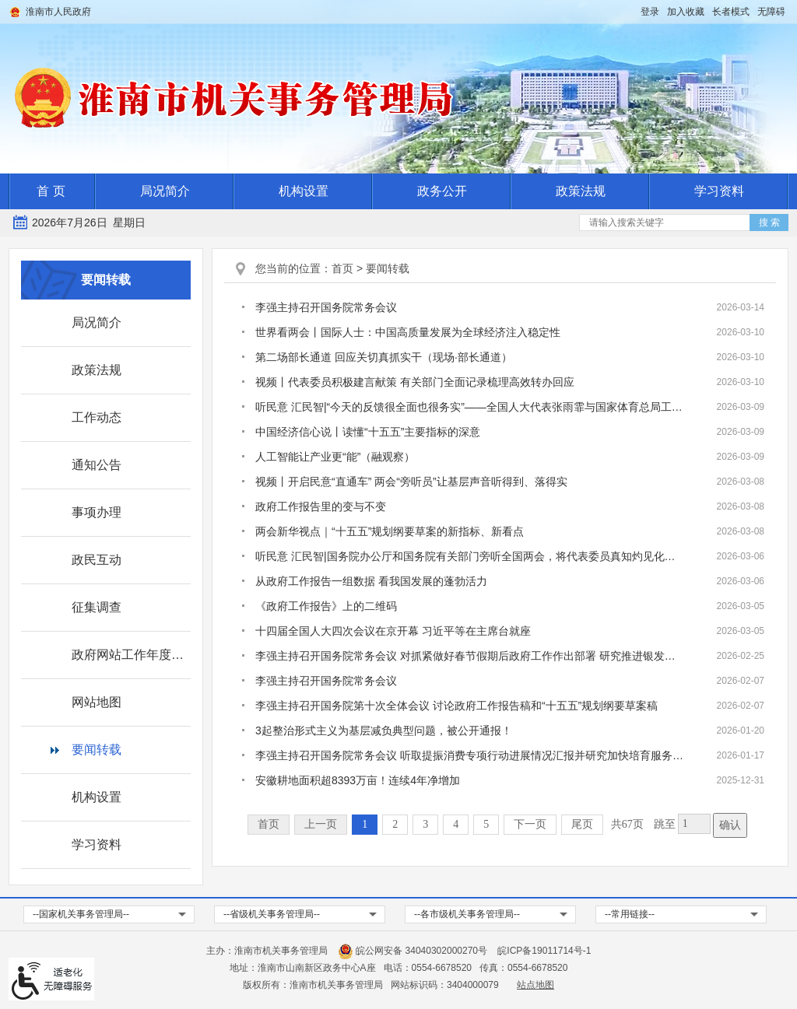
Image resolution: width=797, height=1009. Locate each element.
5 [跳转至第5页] (486, 824)
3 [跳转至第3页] (425, 824)
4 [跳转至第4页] (455, 824)
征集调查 (96, 607)
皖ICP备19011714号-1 (544, 950)
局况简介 (165, 191)
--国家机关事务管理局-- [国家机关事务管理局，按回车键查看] (81, 914)
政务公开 (442, 191)
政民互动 (96, 559)
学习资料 (719, 191)
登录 (650, 11)
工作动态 (96, 417)
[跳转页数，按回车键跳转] (694, 824)
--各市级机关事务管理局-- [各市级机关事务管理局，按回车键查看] (467, 914)
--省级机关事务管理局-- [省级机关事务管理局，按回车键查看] (271, 914)
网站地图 (96, 702)
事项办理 (96, 512)
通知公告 (96, 464)
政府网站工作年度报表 (131, 654)
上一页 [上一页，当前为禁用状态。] (320, 824)
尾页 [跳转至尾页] (582, 824)
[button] (731, 11)
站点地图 (535, 984)
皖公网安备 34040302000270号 (412, 950)
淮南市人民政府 (58, 11)
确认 (730, 825)
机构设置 (303, 191)
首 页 (51, 191)
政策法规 (581, 191)
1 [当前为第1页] (364, 824)
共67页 (627, 824)
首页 (342, 268)
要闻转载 (96, 749)
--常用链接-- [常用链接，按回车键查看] (630, 914)
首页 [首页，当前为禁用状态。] (268, 824)
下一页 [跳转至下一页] (530, 824)
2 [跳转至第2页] (395, 824)
